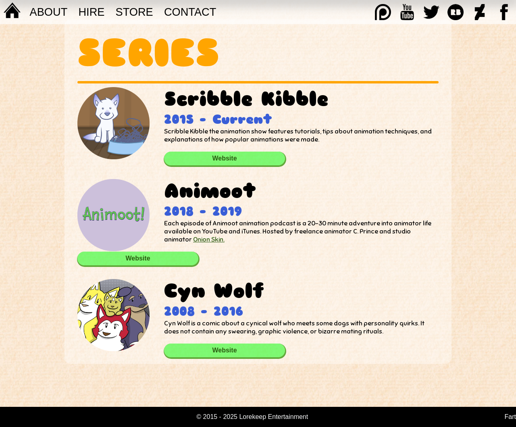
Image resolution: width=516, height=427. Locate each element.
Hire (91, 12)
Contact (190, 12)
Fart (510, 416)
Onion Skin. (209, 239)
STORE (134, 12)
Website (224, 158)
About (49, 12)
